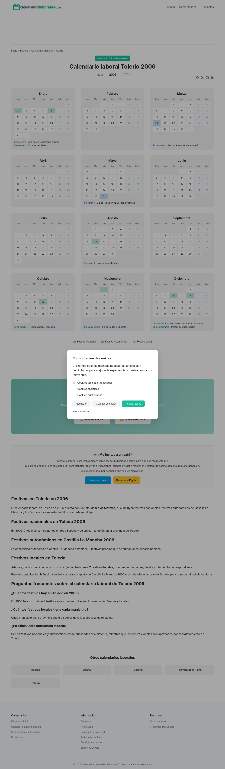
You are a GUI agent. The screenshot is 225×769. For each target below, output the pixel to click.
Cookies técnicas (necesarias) (93, 382)
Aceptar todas (133, 403)
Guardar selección (106, 403)
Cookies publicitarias (87, 394)
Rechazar (81, 403)
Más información (81, 411)
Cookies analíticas (86, 388)
